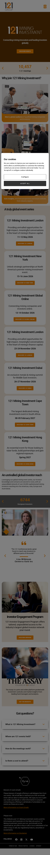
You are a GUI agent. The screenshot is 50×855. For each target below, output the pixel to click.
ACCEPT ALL (25, 183)
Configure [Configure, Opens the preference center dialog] (25, 177)
